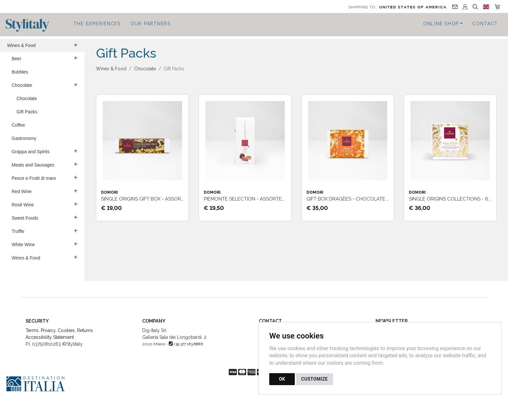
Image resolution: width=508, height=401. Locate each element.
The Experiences (97, 23)
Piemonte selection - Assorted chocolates (261, 199)
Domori (109, 192)
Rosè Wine (44, 204)
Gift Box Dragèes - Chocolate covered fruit (365, 199)
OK (282, 379)
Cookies (66, 330)
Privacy (48, 330)
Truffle (44, 230)
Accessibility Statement (50, 337)
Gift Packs (27, 111)
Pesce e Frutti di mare (44, 177)
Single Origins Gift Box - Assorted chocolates (162, 199)
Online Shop (441, 23)
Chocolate (45, 84)
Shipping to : (397, 7)
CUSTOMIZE (314, 379)
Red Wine (44, 190)
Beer (44, 58)
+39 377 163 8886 (188, 344)
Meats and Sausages (44, 164)
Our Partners (151, 23)
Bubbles (20, 71)
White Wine (44, 243)
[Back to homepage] (30, 25)
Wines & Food (42, 45)
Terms (32, 330)
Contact (485, 23)
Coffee (18, 125)
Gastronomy (24, 138)
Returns (85, 330)
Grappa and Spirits (44, 151)
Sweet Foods (44, 217)
